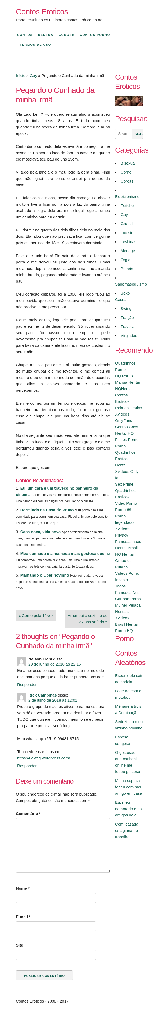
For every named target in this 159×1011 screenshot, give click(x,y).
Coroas (67, 34)
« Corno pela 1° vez (36, 615)
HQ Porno (124, 376)
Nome (23, 888)
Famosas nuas (128, 541)
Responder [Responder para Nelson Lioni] (27, 684)
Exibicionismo (127, 196)
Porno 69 (123, 509)
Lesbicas (128, 241)
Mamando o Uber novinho (44, 575)
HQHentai (124, 388)
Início (20, 75)
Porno (120, 446)
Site (19, 945)
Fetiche (127, 205)
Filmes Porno (126, 439)
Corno (126, 172)
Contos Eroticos (42, 11)
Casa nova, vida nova (40, 531)
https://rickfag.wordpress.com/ (43, 758)
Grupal (127, 223)
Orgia (125, 259)
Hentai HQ (124, 433)
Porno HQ (124, 630)
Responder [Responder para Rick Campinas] (27, 765)
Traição (127, 317)
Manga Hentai (127, 382)
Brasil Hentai (126, 624)
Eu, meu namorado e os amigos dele (128, 808)
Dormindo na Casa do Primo (47, 510)
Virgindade (130, 335)
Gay (33, 75)
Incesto (127, 232)
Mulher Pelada (128, 605)
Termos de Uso (35, 44)
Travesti (128, 326)
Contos (25, 34)
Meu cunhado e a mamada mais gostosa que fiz (65, 553)
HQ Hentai (124, 554)
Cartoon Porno (128, 599)
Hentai (120, 465)
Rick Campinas (42, 695)
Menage (128, 250)
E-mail (23, 916)
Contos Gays (126, 427)
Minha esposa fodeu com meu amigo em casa (128, 787)
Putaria (127, 268)
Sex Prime (124, 484)
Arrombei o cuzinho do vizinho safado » (87, 618)
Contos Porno (95, 34)
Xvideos (122, 618)
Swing (126, 308)
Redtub (45, 34)
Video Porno (126, 503)
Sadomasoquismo (131, 284)
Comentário (28, 813)
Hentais (122, 611)
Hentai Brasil (126, 548)
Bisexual (128, 163)
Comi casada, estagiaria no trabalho (127, 830)
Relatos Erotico (128, 407)
